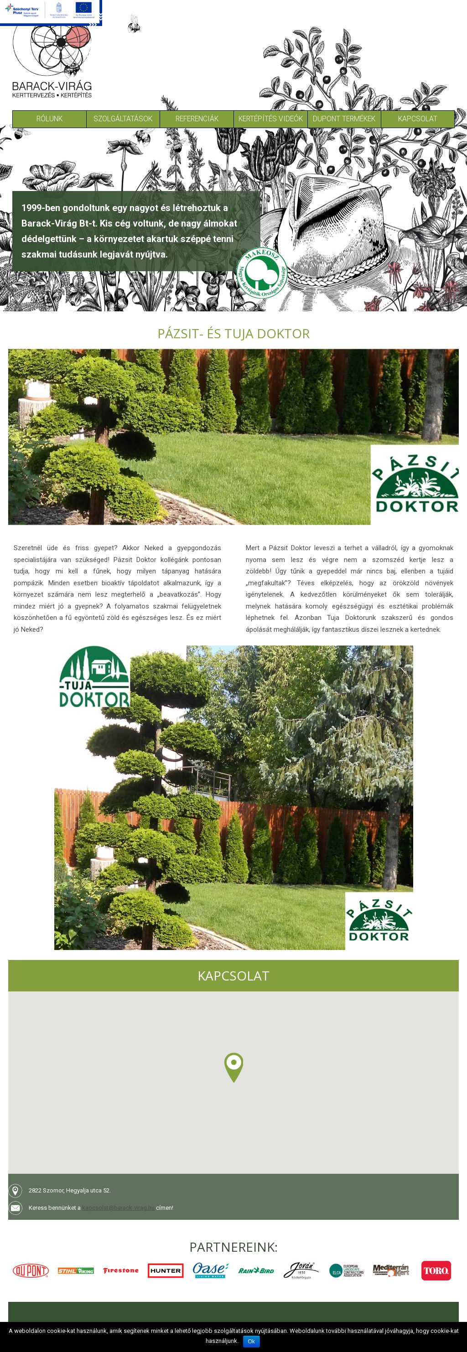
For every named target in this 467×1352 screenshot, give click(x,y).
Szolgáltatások (122, 119)
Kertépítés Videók (271, 119)
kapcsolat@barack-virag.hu (118, 1207)
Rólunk (49, 119)
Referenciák (197, 119)
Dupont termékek (344, 119)
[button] (233, 1068)
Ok (251, 1341)
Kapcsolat (417, 119)
